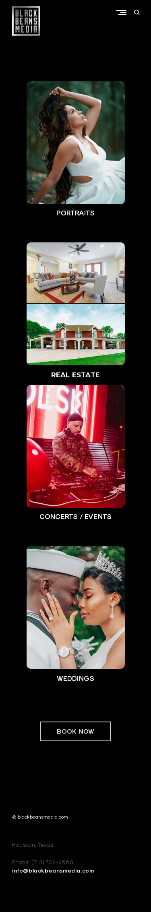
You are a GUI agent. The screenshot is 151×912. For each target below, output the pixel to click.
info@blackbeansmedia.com (53, 870)
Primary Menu (123, 12)
